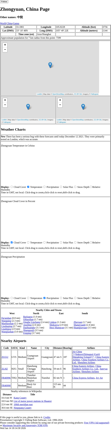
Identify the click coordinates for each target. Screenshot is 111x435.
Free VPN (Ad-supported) (96, 422)
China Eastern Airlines (83, 366)
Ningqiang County (23, 407)
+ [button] (5, 45)
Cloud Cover (20, 187)
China (9, 23)
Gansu (16, 23)
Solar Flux (68, 187)
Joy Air (99, 378)
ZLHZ (5, 369)
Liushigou (6, 329)
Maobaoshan (7, 323)
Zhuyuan (78, 322)
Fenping (27, 333)
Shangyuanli (80, 325)
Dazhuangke (29, 327)
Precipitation (52, 187)
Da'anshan (6, 318)
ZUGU (5, 357)
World (3, 23)
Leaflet (39, 94)
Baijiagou (27, 316)
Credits (46, 417)
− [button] (5, 50)
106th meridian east (23, 404)
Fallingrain (95, 94)
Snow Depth (83, 187)
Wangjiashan (7, 331)
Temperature (36, 187)
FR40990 (6, 385)
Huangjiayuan (80, 327)
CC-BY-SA (78, 94)
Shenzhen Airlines (86, 362)
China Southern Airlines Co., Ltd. (86, 367)
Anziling (27, 325)
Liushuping (6, 326)
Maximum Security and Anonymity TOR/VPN (25, 425)
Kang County (20, 397)
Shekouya (54, 325)
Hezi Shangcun (56, 327)
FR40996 (6, 378)
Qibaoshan (28, 319)
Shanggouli (28, 330)
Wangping (6, 320)
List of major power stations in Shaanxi (33, 401)
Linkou (52, 322)
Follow (4, 1)
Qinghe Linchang (31, 322)
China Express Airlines (83, 378)
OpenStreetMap (58, 94)
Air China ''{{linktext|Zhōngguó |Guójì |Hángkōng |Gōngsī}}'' (86, 354)
